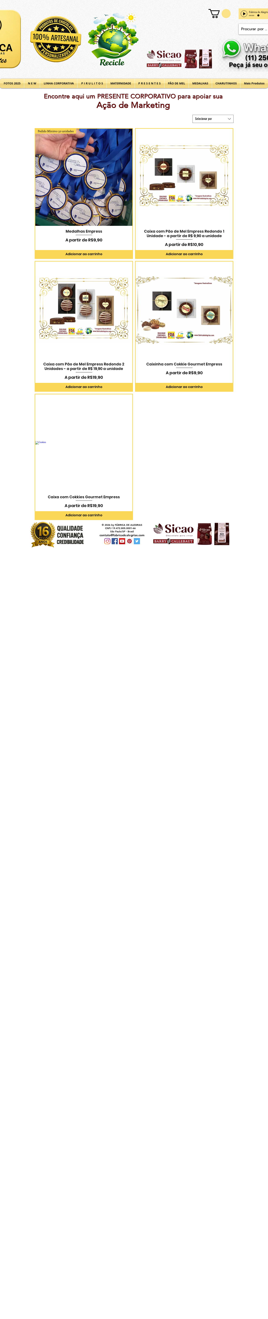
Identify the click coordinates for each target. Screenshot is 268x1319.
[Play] (244, 14)
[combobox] (213, 119)
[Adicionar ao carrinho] (83, 254)
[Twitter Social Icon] (137, 541)
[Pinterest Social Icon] (129, 541)
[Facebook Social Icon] (115, 541)
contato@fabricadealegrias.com (122, 535)
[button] (219, 13)
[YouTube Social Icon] (122, 541)
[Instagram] (107, 541)
